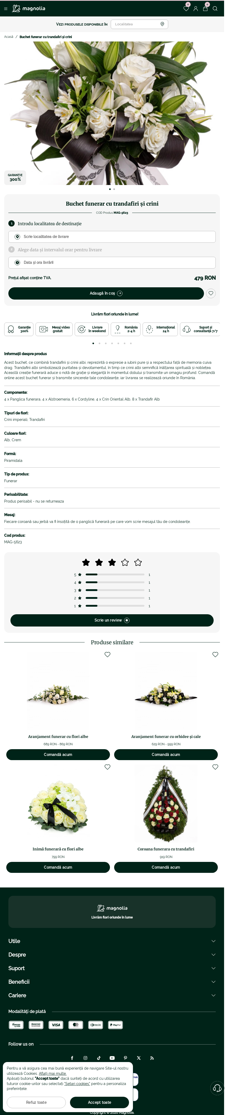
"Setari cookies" (77, 1084)
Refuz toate (36, 1102)
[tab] (93, 343)
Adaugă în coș (106, 293)
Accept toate (99, 1102)
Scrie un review (112, 620)
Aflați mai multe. (53, 1073)
